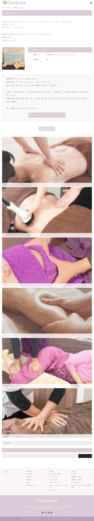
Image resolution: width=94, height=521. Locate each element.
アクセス (73, 474)
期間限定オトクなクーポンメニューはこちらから (47, 115)
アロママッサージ (53, 477)
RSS (51, 512)
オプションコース (53, 490)
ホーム (5, 474)
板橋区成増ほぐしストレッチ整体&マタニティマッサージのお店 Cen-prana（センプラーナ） (42, 518)
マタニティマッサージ (54, 482)
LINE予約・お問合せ (76, 479)
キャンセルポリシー (76, 482)
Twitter (28, 482)
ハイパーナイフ (53, 479)
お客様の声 (47, 128)
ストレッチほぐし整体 (54, 474)
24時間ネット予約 (76, 477)
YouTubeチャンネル (31, 485)
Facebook (28, 479)
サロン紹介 (29, 474)
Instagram (28, 477)
